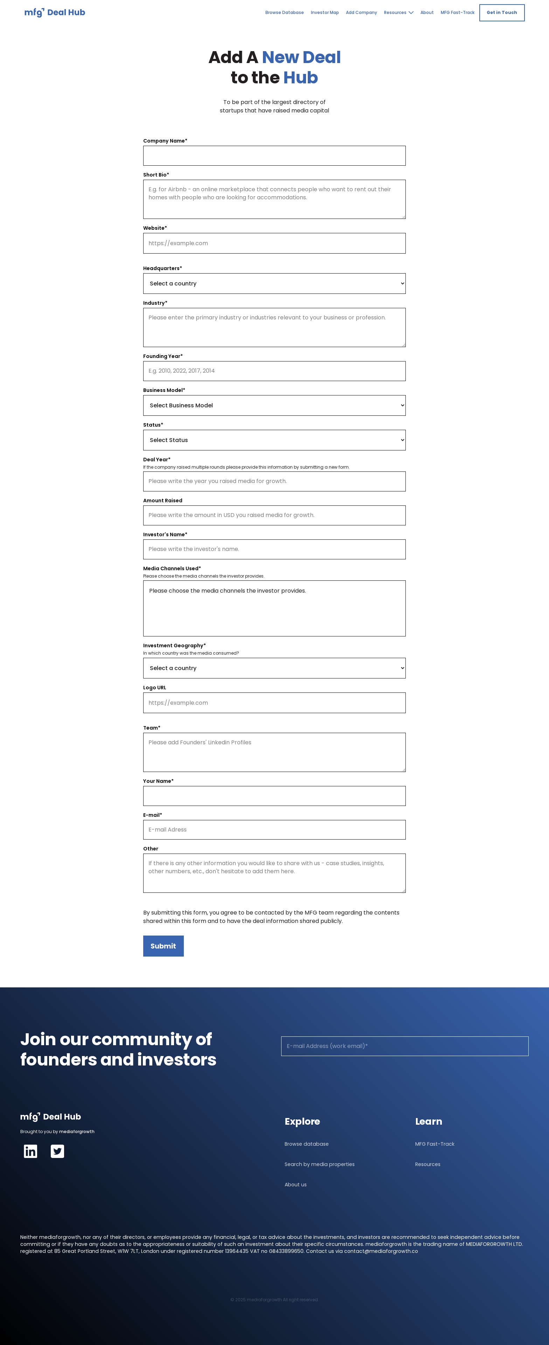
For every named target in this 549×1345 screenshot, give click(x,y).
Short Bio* (156, 174)
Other (150, 848)
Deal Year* (157, 459)
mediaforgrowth (77, 1131)
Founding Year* (163, 356)
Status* (153, 424)
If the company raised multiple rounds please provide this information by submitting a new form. (246, 467)
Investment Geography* (174, 645)
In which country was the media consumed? (191, 653)
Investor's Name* (165, 534)
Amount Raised (162, 500)
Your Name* (158, 781)
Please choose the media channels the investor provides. (204, 576)
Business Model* (164, 390)
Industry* (155, 302)
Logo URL (154, 687)
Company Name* (165, 140)
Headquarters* (162, 268)
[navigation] (55, 13)
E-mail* (152, 815)
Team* (151, 727)
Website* (155, 228)
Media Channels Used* (172, 568)
